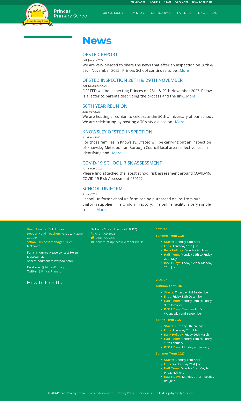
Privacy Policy (126, 393)
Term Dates (137, 2)
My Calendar (207, 12)
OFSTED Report (100, 54)
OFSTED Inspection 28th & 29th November (132, 80)
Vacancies (181, 2)
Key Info (137, 13)
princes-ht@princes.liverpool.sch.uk (119, 242)
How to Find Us (202, 2)
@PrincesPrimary (53, 267)
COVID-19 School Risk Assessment (122, 163)
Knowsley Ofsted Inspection (117, 132)
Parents (184, 13)
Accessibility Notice (101, 393)
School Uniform (102, 188)
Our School (113, 13)
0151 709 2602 (105, 233)
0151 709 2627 (106, 238)
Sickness (154, 2)
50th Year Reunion (104, 106)
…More (183, 70)
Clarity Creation (184, 393)
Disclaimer (145, 393)
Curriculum (161, 13)
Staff (167, 2)
